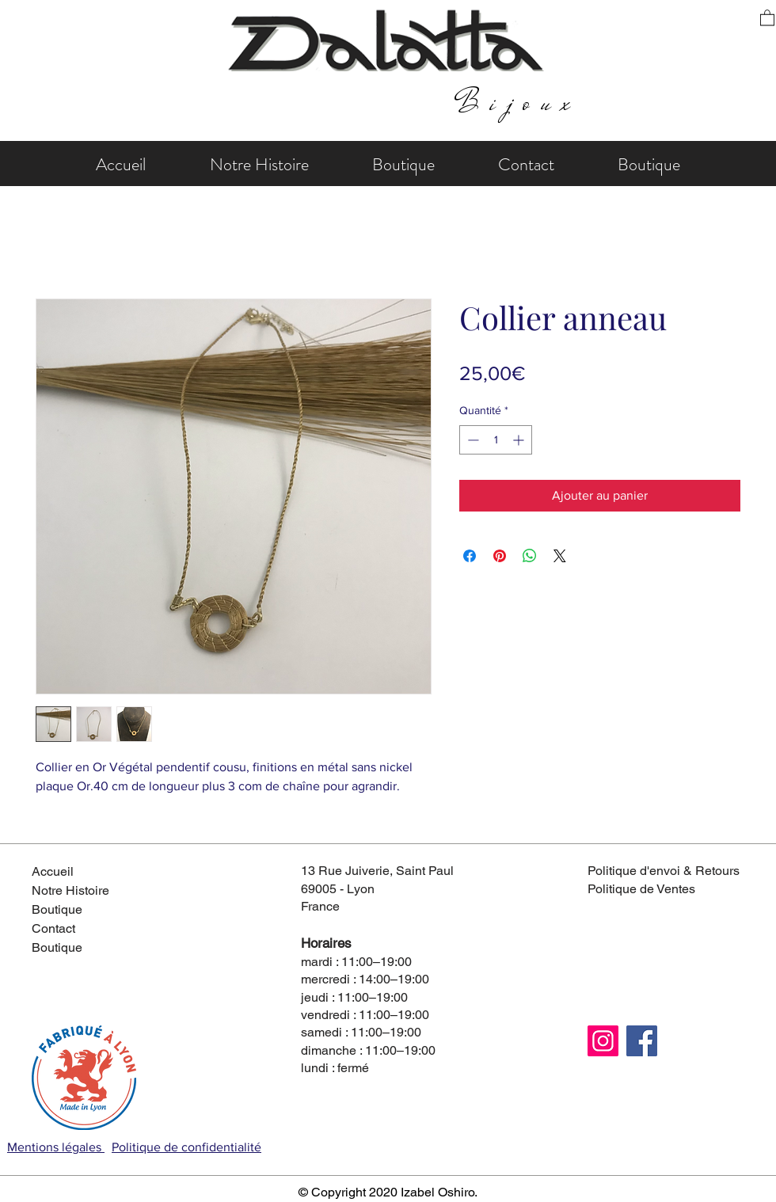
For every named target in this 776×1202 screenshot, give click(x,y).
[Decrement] (471, 440)
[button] (767, 17)
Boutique (57, 909)
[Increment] (520, 440)
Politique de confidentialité (186, 1147)
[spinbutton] (495, 440)
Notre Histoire (70, 890)
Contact (53, 928)
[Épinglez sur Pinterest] (499, 555)
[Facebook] (641, 1040)
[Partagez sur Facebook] (469, 555)
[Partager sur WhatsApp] (529, 555)
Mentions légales (56, 1147)
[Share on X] (559, 555)
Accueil (53, 871)
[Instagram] (603, 1040)
